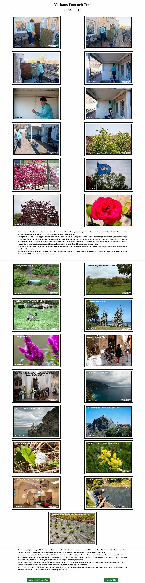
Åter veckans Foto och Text (38, 580)
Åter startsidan (111, 580)
